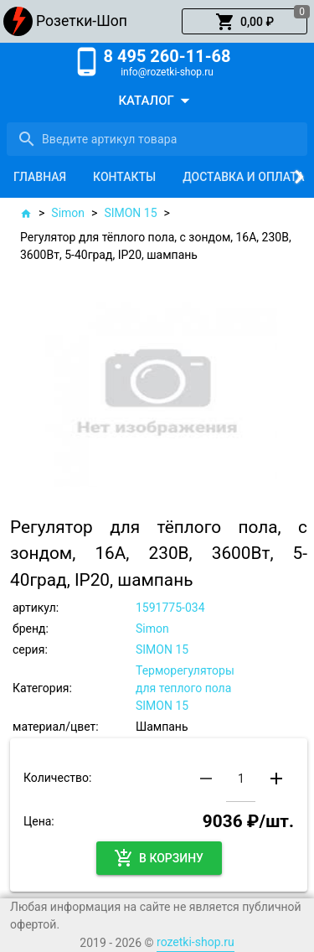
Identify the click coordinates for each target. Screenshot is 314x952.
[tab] (40, 177)
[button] (244, 21)
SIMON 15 (130, 213)
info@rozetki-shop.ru (167, 72)
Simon (68, 213)
